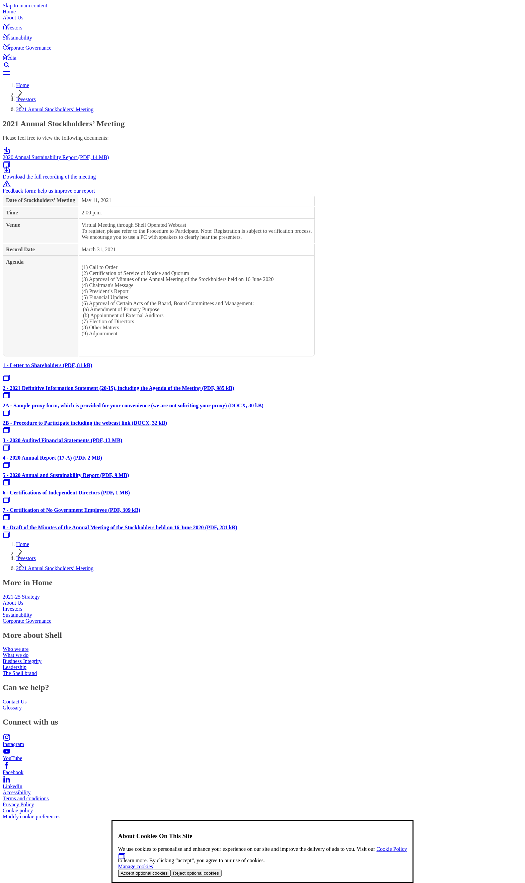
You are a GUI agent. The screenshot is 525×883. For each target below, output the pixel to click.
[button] (262, 20)
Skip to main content (25, 5)
